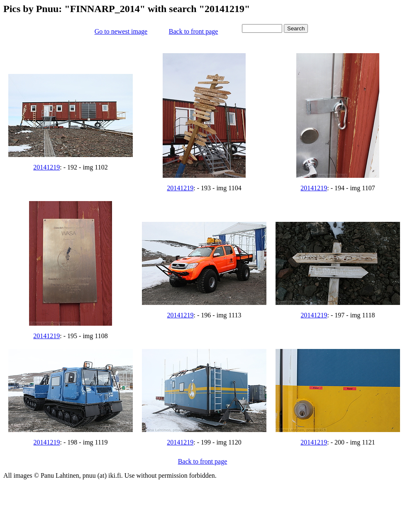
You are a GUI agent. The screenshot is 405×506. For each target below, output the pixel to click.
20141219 (46, 167)
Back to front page (193, 31)
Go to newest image (121, 31)
